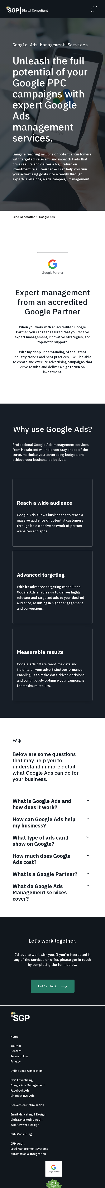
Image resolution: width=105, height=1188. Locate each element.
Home (14, 1036)
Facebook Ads (19, 1090)
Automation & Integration (28, 1154)
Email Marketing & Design (28, 1114)
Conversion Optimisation (27, 1105)
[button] (94, 9)
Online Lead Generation (26, 1071)
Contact (16, 1051)
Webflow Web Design (24, 1125)
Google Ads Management (27, 1085)
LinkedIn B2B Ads (22, 1096)
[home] (26, 10)
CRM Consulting (21, 1134)
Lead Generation (24, 217)
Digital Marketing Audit (26, 1120)
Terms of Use (19, 1056)
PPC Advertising (21, 1080)
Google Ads (47, 217)
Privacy (15, 1061)
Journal (15, 1046)
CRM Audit (17, 1143)
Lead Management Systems (29, 1149)
